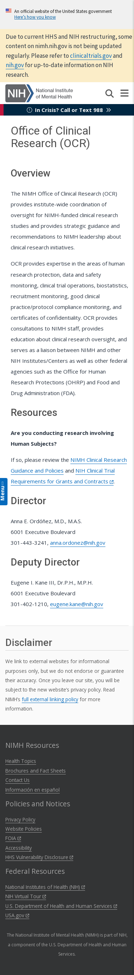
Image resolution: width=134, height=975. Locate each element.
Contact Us (17, 780)
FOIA (13, 838)
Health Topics (20, 761)
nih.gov (15, 65)
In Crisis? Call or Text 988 (69, 109)
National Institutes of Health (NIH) (45, 886)
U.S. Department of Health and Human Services (61, 906)
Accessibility (18, 847)
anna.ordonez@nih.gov (77, 542)
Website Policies (23, 828)
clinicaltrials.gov (91, 56)
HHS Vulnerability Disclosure (39, 857)
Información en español (32, 789)
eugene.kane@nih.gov (76, 604)
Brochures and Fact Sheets (35, 770)
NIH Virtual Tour (25, 896)
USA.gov (17, 915)
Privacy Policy (20, 819)
